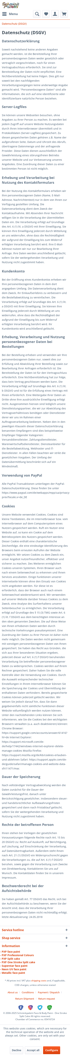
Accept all (33, 1050)
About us (13, 992)
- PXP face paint (10, 951)
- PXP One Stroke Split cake (17, 962)
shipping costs (39, 980)
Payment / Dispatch (49, 992)
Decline (16, 1050)
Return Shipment (24, 998)
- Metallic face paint (12, 973)
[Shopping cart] (64, 14)
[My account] (55, 14)
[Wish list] (46, 14)
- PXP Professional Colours (17, 955)
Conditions (28, 992)
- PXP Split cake (10, 958)
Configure (51, 1050)
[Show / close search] (36, 14)
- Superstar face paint (13, 965)
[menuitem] (10, 14)
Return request (46, 998)
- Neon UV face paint (13, 969)
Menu (10, 13)
